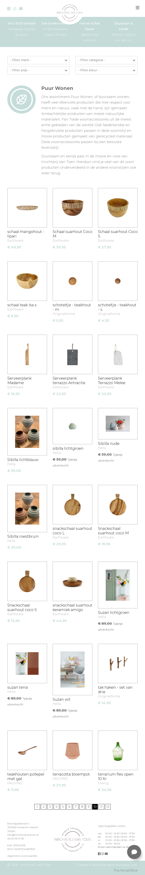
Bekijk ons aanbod (89, 31)
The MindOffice (126, 870)
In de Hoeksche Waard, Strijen (55, 28)
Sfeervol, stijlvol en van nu (123, 31)
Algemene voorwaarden (22, 855)
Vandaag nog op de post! (21, 28)
